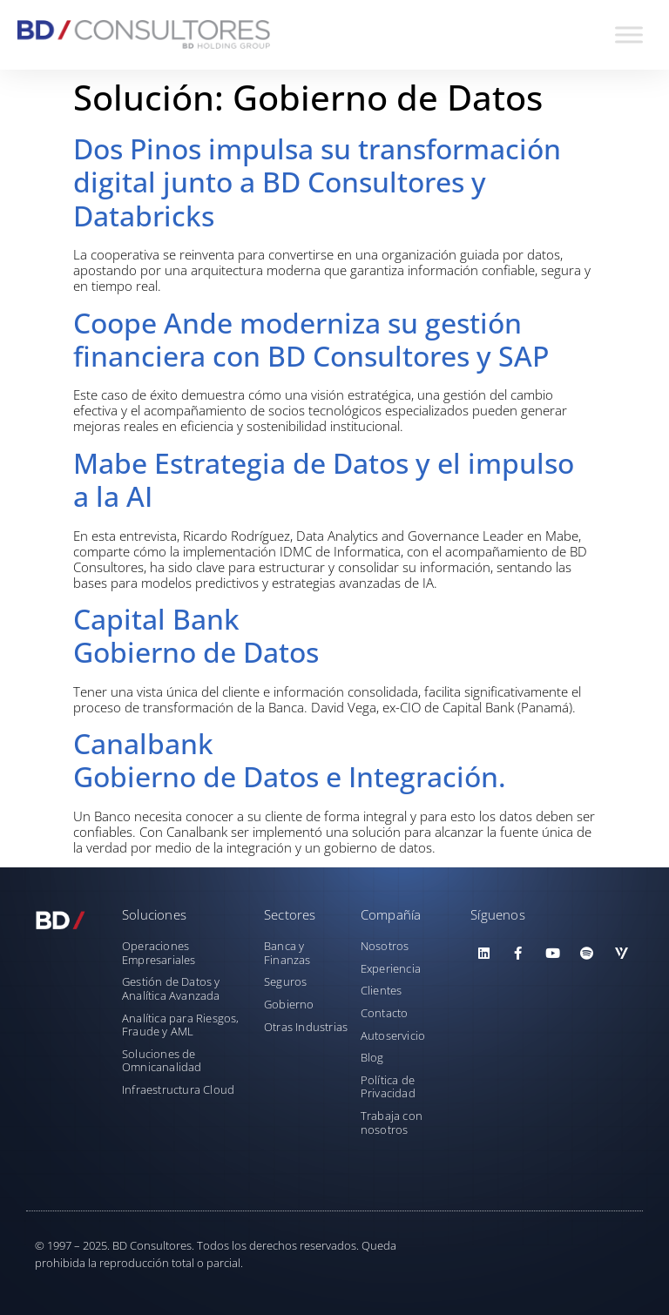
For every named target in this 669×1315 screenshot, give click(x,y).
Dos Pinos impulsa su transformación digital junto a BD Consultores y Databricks (317, 182)
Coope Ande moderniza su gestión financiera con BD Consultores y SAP (311, 339)
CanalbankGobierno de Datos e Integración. (289, 760)
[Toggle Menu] (629, 34)
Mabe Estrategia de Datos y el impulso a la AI (323, 479)
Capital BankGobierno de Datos (196, 635)
